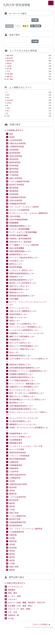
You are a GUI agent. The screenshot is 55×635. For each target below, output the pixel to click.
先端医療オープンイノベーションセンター (26, 333)
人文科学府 (13, 472)
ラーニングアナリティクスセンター (24, 418)
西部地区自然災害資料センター (22, 296)
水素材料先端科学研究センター (22, 377)
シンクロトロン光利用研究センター (24, 330)
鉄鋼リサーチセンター (18, 317)
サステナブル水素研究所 (19, 210)
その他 (10, 618)
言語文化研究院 (15, 156)
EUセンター (14, 352)
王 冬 (8, 71)
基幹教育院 (13, 191)
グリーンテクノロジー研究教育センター (25, 327)
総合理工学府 (14, 519)
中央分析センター (16, 261)
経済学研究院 (14, 153)
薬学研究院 (13, 172)
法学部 (12, 545)
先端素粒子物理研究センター (21, 374)
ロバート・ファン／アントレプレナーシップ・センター (27, 303)
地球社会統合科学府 (17, 475)
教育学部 (13, 541)
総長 (11, 134)
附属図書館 (13, 223)
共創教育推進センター (18, 433)
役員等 (12, 137)
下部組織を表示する (15, 130)
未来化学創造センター (18, 314)
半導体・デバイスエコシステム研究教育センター (27, 429)
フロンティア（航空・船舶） (20, 609)
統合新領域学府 (15, 525)
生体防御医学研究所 (17, 197)
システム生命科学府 (17, 497)
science (9, 103)
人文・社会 (12, 612)
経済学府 (13, 487)
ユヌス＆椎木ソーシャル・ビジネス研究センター (27, 360)
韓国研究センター (16, 277)
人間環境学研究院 (16, 147)
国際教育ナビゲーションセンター (23, 424)
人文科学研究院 (15, 140)
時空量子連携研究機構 (18, 235)
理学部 (12, 551)
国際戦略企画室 (15, 443)
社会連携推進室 (15, 440)
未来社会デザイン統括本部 (20, 242)
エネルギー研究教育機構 (19, 229)
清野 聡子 (10, 76)
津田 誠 (9, 63)
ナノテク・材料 (14, 596)
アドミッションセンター (19, 308)
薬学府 (12, 506)
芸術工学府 (13, 513)
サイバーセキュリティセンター (22, 390)
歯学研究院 (13, 169)
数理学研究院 (14, 162)
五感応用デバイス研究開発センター (24, 387)
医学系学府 (13, 500)
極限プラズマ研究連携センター (22, 336)
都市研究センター (16, 403)
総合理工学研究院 (16, 185)
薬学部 (12, 560)
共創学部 (13, 535)
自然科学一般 (13, 615)
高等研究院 (13, 194)
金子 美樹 (10, 79)
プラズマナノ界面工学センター (22, 349)
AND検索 (9, 26)
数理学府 (13, 494)
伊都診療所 (13, 468)
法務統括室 (13, 462)
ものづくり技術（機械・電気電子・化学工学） (27, 603)
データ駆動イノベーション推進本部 (24, 245)
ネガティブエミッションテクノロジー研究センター (27, 413)
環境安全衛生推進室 (17, 453)
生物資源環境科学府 (17, 522)
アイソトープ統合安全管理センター (24, 258)
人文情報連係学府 (16, 532)
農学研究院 (13, 188)
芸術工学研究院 (15, 178)
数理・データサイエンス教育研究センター (26, 393)
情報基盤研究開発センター (20, 226)
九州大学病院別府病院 (18, 220)
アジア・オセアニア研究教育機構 (23, 232)
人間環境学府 (14, 478)
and (8, 97)
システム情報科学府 (17, 516)
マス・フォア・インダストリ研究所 (24, 207)
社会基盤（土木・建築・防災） (21, 606)
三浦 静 (9, 66)
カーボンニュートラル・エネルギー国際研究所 (28, 213)
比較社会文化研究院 (17, 143)
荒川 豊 (9, 68)
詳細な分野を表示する (16, 583)
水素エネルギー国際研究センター (23, 311)
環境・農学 (12, 593)
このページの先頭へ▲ (41, 624)
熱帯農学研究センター (18, 254)
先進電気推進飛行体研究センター (23, 409)
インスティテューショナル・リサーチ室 (25, 446)
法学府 (12, 481)
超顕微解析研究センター (19, 289)
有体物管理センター (17, 340)
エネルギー (12, 599)
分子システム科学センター (20, 343)
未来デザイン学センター (19, 286)
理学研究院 (13, 159)
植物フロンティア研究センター (22, 396)
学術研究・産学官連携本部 (20, 239)
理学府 (12, 491)
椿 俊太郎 (10, 58)
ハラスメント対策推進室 (19, 456)
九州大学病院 (14, 216)
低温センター (14, 321)
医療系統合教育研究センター (21, 280)
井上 (8, 110)
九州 (8, 108)
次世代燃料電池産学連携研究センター (24, 368)
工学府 (12, 510)
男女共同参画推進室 (17, 459)
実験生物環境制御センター (20, 251)
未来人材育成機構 (16, 248)
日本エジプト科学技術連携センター (24, 346)
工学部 (12, 564)
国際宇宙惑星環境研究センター (22, 273)
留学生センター (15, 264)
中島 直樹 (10, 74)
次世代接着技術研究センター (21, 406)
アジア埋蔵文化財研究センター (22, 380)
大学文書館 (13, 299)
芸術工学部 (13, 567)
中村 (8, 116)
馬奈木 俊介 (10, 61)
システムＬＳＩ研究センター (21, 270)
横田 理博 (10, 55)
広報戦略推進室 (15, 465)
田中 (8, 95)
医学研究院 (13, 166)
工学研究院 (13, 175)
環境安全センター (16, 293)
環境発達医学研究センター (20, 356)
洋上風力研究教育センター (20, 421)
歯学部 (12, 557)
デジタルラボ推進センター (20, 437)
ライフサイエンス (15, 587)
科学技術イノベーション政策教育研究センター (28, 371)
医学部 (12, 554)
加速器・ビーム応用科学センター (23, 324)
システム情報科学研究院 (19, 181)
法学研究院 (13, 150)
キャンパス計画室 (16, 449)
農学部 (12, 570)
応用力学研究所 (15, 201)
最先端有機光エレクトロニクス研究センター (27, 399)
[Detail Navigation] (51, 3)
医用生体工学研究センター (20, 365)
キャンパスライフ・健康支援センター (24, 384)
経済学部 (13, 548)
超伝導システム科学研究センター (23, 283)
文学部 (12, 538)
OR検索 (17, 26)
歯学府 (12, 503)
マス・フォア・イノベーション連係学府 (25, 529)
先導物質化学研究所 (17, 204)
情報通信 (11, 590)
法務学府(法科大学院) (18, 484)
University (10, 100)
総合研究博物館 (15, 267)
